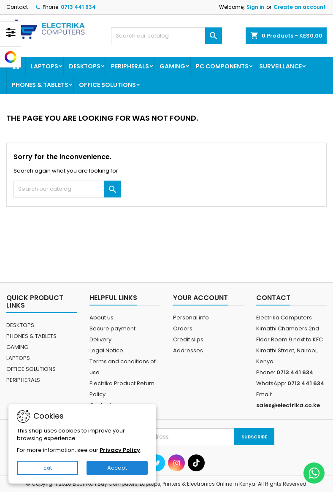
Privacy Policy (120, 450)
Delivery (100, 339)
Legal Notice (106, 350)
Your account (200, 298)
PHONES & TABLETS (40, 85)
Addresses (188, 350)
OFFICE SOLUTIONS (107, 85)
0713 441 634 (78, 7)
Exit (47, 468)
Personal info (191, 318)
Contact (17, 7)
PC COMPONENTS (222, 66)
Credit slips (188, 339)
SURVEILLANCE (280, 66)
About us (101, 318)
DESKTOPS (84, 66)
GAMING (172, 66)
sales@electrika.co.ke (288, 405)
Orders (182, 328)
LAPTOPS (44, 66)
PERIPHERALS (130, 66)
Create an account (299, 7)
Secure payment (112, 328)
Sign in (255, 7)
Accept (117, 468)
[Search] (166, 35)
